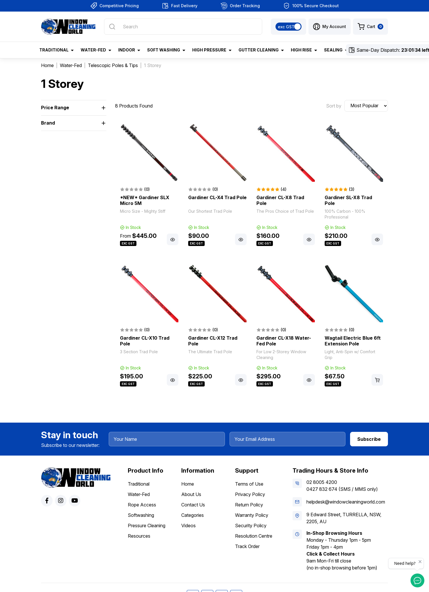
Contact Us (193, 505)
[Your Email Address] (288, 439)
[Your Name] (167, 439)
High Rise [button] (301, 49)
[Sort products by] (366, 106)
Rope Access (142, 505)
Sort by (333, 106)
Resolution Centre (253, 536)
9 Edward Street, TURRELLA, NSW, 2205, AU (343, 518)
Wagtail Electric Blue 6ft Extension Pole (353, 341)
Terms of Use (249, 484)
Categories (192, 515)
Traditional (138, 484)
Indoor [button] (126, 49)
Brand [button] (48, 123)
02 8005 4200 (321, 482)
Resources (139, 536)
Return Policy (249, 505)
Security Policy (251, 525)
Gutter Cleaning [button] (258, 49)
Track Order (247, 546)
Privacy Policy (250, 494)
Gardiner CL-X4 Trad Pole (217, 197)
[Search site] (112, 26)
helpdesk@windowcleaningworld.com (345, 502)
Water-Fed (139, 494)
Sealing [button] (333, 49)
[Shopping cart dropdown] (370, 26)
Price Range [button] (55, 107)
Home (187, 484)
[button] (329, 26)
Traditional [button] (54, 49)
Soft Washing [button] (163, 49)
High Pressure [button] (209, 49)
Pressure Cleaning (146, 525)
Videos (188, 525)
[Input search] (183, 26)
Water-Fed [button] (93, 49)
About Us (191, 494)
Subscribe (369, 439)
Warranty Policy (251, 515)
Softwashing (141, 515)
